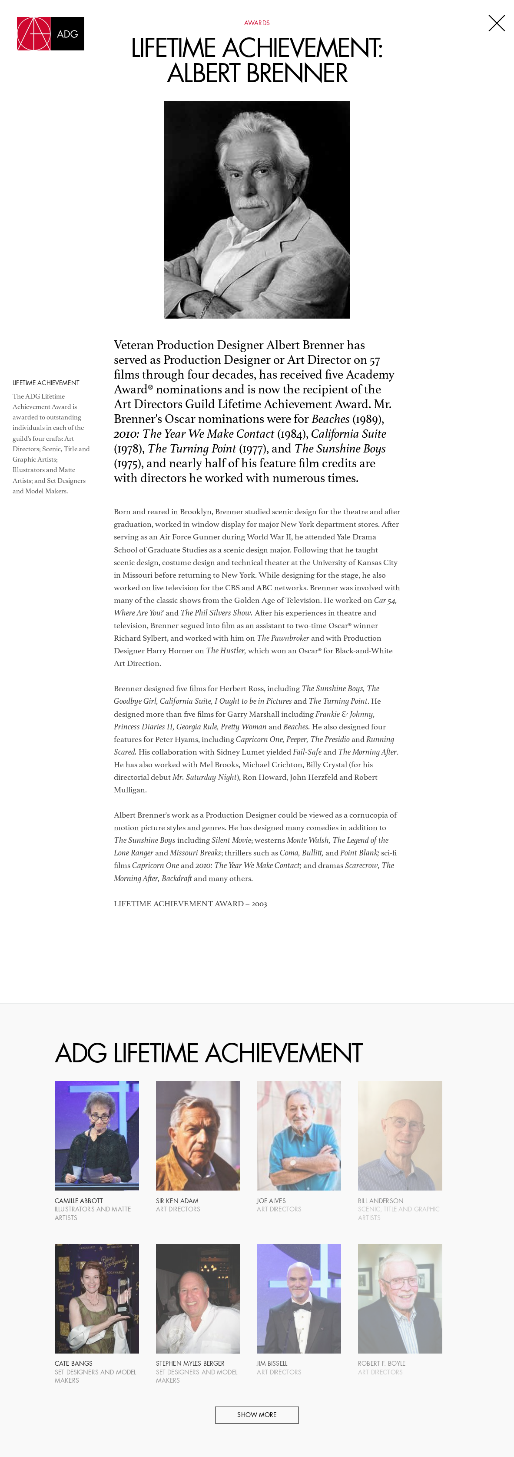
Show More (256, 1415)
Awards (257, 24)
